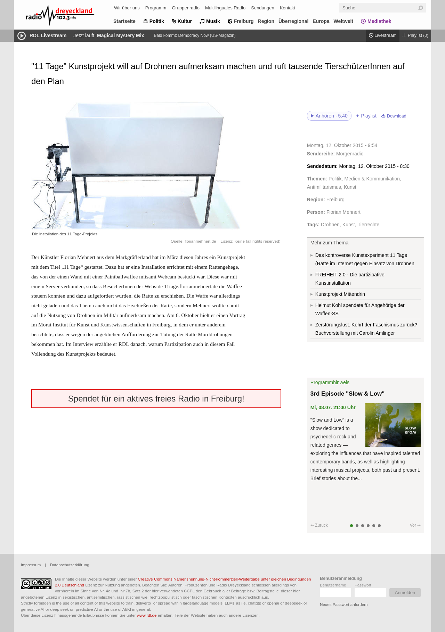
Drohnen (330, 224)
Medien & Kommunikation (372, 178)
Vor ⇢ (415, 525)
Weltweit (344, 21)
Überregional (293, 21)
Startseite (124, 21)
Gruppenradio (186, 7)
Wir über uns (127, 7)
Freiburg (244, 21)
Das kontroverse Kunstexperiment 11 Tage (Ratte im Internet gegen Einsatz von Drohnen (364, 259)
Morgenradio (350, 153)
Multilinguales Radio (225, 7)
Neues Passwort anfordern (343, 604)
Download (396, 116)
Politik (156, 21)
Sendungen (262, 7)
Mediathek (379, 21)
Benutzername (333, 585)
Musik (213, 21)
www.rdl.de (147, 615)
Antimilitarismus (324, 187)
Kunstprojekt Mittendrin (340, 294)
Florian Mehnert (343, 212)
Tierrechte (369, 224)
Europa (321, 21)
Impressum (31, 564)
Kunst (350, 187)
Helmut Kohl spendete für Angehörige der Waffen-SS (360, 309)
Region (266, 21)
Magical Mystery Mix (120, 35)
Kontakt (287, 7)
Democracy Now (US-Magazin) (206, 35)
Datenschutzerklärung (69, 564)
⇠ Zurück (319, 525)
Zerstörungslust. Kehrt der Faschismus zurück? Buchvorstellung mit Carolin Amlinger (366, 329)
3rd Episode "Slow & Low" (347, 393)
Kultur (185, 21)
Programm (156, 7)
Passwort (363, 585)
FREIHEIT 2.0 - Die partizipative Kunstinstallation (350, 279)
